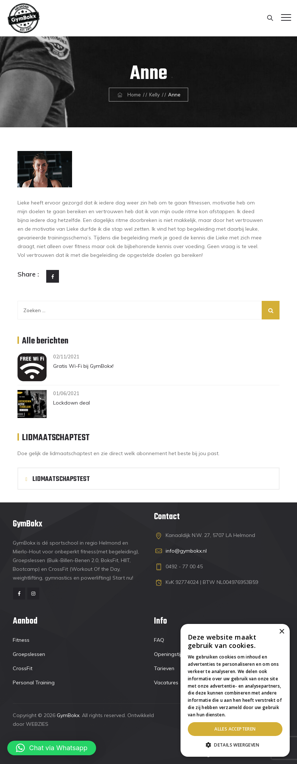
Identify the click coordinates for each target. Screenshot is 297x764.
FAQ (159, 640)
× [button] (281, 631)
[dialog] (235, 690)
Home (128, 95)
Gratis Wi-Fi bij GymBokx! (83, 366)
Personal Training (34, 682)
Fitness (21, 640)
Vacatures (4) (170, 682)
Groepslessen (29, 654)
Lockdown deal (71, 402)
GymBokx (68, 715)
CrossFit (22, 668)
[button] (51, 748)
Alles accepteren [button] (235, 729)
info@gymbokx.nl (186, 551)
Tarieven (164, 668)
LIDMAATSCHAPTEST (56, 438)
